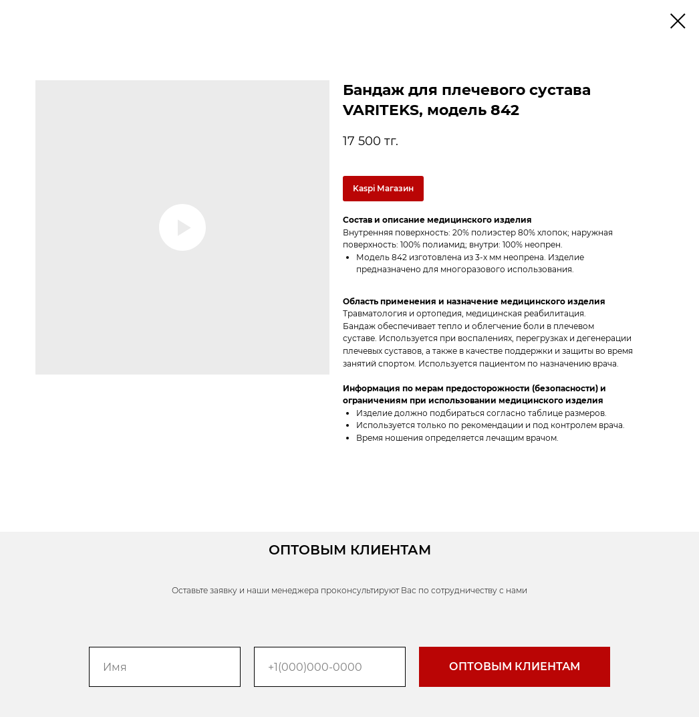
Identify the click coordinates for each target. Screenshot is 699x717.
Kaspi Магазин (383, 188)
